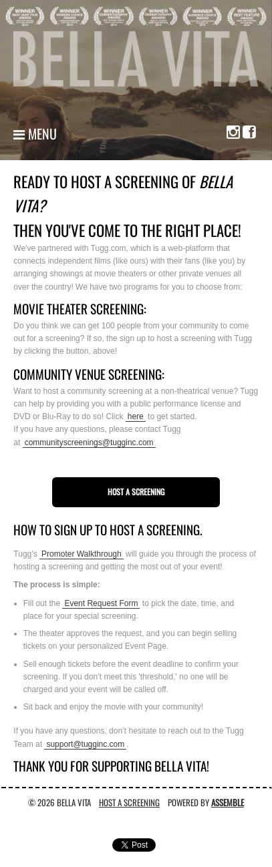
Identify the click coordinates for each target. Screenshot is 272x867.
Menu (35, 133)
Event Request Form (101, 603)
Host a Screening (136, 491)
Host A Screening (129, 802)
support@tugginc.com (85, 744)
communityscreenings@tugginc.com (89, 442)
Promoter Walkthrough (81, 554)
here (136, 416)
